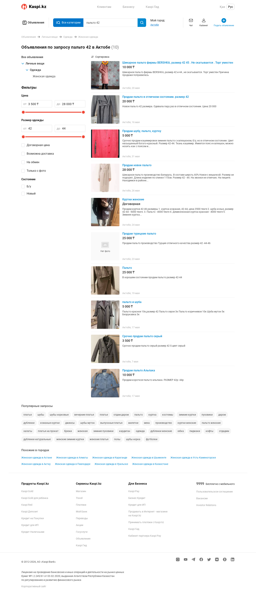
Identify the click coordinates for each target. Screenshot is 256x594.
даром (222, 414)
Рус (230, 7)
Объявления (32, 22)
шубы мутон (87, 422)
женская (83, 431)
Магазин (81, 491)
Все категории (68, 22)
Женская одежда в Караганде (109, 457)
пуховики (207, 414)
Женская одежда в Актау (36, 464)
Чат (191, 22)
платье (104, 414)
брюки (68, 431)
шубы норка (133, 439)
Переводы (82, 518)
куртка (152, 414)
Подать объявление (224, 22)
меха (147, 422)
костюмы (167, 414)
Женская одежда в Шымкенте (148, 457)
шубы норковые (59, 414)
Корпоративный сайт (33, 586)
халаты (27, 431)
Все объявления (32, 57)
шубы (41, 414)
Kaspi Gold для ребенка (34, 498)
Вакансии (202, 498)
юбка (181, 431)
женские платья (99, 439)
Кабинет (203, 22)
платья (27, 414)
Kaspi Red (26, 504)
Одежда (33, 70)
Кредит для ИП (30, 525)
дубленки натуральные (37, 439)
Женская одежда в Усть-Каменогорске (193, 457)
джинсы (70, 422)
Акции (79, 525)
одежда (140, 431)
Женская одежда (44, 76)
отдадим (224, 431)
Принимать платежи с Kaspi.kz (146, 522)
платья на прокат (48, 431)
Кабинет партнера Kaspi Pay (144, 535)
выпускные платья (111, 422)
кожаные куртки (50, 422)
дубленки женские (161, 431)
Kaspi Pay (133, 491)
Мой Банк (81, 511)
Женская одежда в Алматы (72, 457)
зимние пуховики (103, 431)
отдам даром (121, 414)
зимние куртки (187, 414)
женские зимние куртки (70, 439)
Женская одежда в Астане (36, 457)
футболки (151, 439)
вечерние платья (84, 414)
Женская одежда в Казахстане (150, 464)
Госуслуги (81, 531)
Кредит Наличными (32, 531)
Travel (79, 498)
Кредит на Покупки (32, 518)
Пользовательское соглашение (214, 491)
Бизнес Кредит (136, 498)
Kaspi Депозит (29, 511)
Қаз (222, 7)
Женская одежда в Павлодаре (72, 464)
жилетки (133, 422)
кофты (209, 431)
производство (163, 422)
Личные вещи (32, 63)
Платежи (81, 504)
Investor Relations (206, 505)
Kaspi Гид (81, 545)
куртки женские (187, 422)
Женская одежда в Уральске (111, 464)
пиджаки (195, 431)
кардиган (124, 431)
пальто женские (211, 422)
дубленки (28, 422)
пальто (138, 414)
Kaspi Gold (27, 491)
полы (117, 439)
